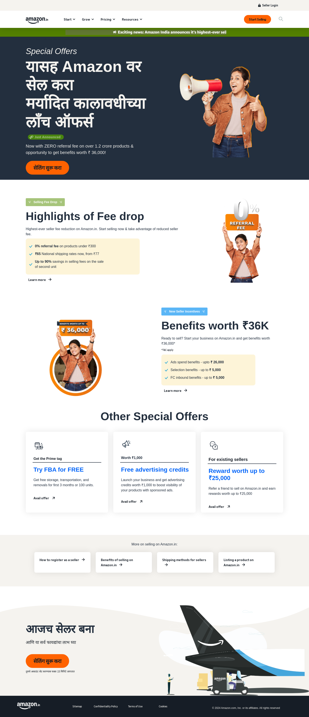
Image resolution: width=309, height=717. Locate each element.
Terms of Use (135, 706)
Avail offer (41, 498)
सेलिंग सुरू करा (47, 168)
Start (67, 19)
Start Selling (257, 19)
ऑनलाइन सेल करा (52, 39)
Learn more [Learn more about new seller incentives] (37, 280)
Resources (130, 19)
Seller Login (270, 5)
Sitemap (77, 706)
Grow (86, 19)
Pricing (106, 19)
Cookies (163, 706)
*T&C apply (167, 350)
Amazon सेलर (33, 39)
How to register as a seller (59, 560)
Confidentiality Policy (106, 706)
